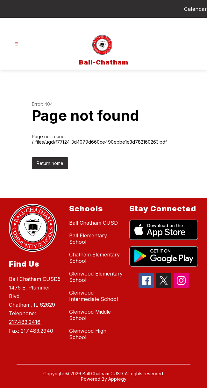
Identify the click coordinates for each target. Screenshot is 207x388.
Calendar (195, 9)
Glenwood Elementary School (96, 276)
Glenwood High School (87, 334)
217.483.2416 (24, 322)
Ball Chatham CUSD (93, 223)
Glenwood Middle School (90, 315)
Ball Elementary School (88, 238)
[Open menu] (16, 44)
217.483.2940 (37, 331)
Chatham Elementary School (94, 257)
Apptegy (117, 379)
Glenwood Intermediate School (93, 295)
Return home (50, 163)
